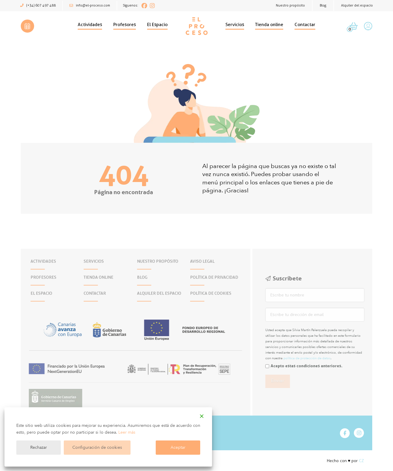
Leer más (126, 432)
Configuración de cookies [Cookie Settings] (97, 447)
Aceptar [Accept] (178, 447)
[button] (27, 26)
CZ (361, 460)
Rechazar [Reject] (38, 447)
